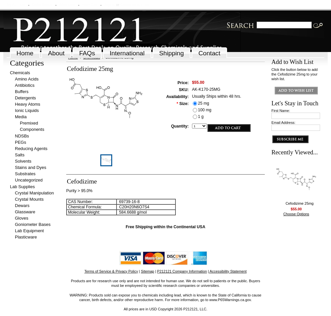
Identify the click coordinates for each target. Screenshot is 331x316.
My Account (16, 5)
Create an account (135, 5)
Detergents (25, 97)
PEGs (20, 142)
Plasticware (26, 237)
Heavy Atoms (27, 104)
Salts (19, 154)
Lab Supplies (22, 186)
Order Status (42, 5)
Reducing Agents (31, 148)
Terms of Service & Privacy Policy (111, 271)
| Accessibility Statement (227, 271)
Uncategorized (29, 180)
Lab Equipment (29, 230)
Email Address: (283, 123)
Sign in (109, 5)
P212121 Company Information (182, 271)
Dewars (22, 205)
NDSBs (22, 135)
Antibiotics (24, 85)
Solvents (23, 161)
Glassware (25, 211)
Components (32, 129)
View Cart (89, 5)
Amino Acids (27, 79)
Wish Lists (67, 5)
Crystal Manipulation (34, 192)
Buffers (21, 91)
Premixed (29, 123)
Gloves (21, 218)
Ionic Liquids (27, 110)
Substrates (25, 173)
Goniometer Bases (33, 224)
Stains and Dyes (30, 167)
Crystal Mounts (29, 199)
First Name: (280, 111)
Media (20, 116)
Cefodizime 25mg (300, 203)
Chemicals (20, 72)
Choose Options (296, 214)
